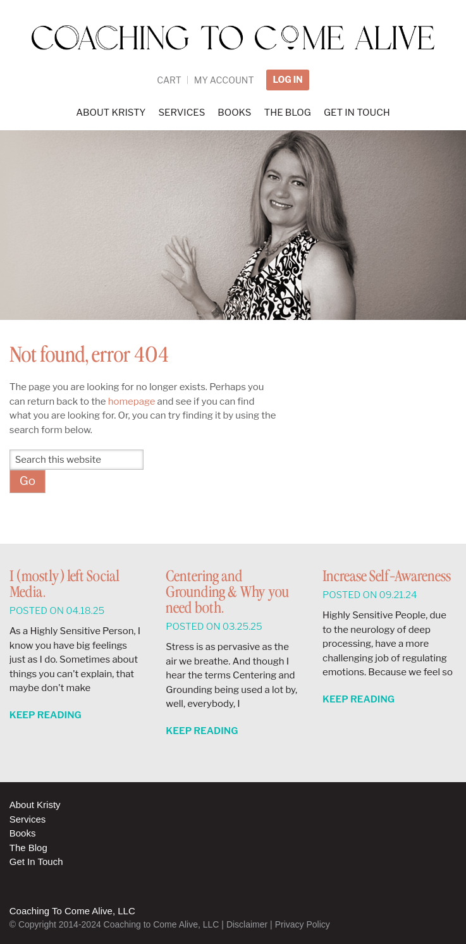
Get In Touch (36, 861)
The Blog (28, 847)
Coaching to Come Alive (233, 44)
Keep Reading (45, 715)
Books (22, 833)
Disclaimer (246, 924)
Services (27, 819)
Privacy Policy (302, 924)
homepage (132, 401)
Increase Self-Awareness (386, 577)
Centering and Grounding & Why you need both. (227, 592)
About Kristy (35, 804)
